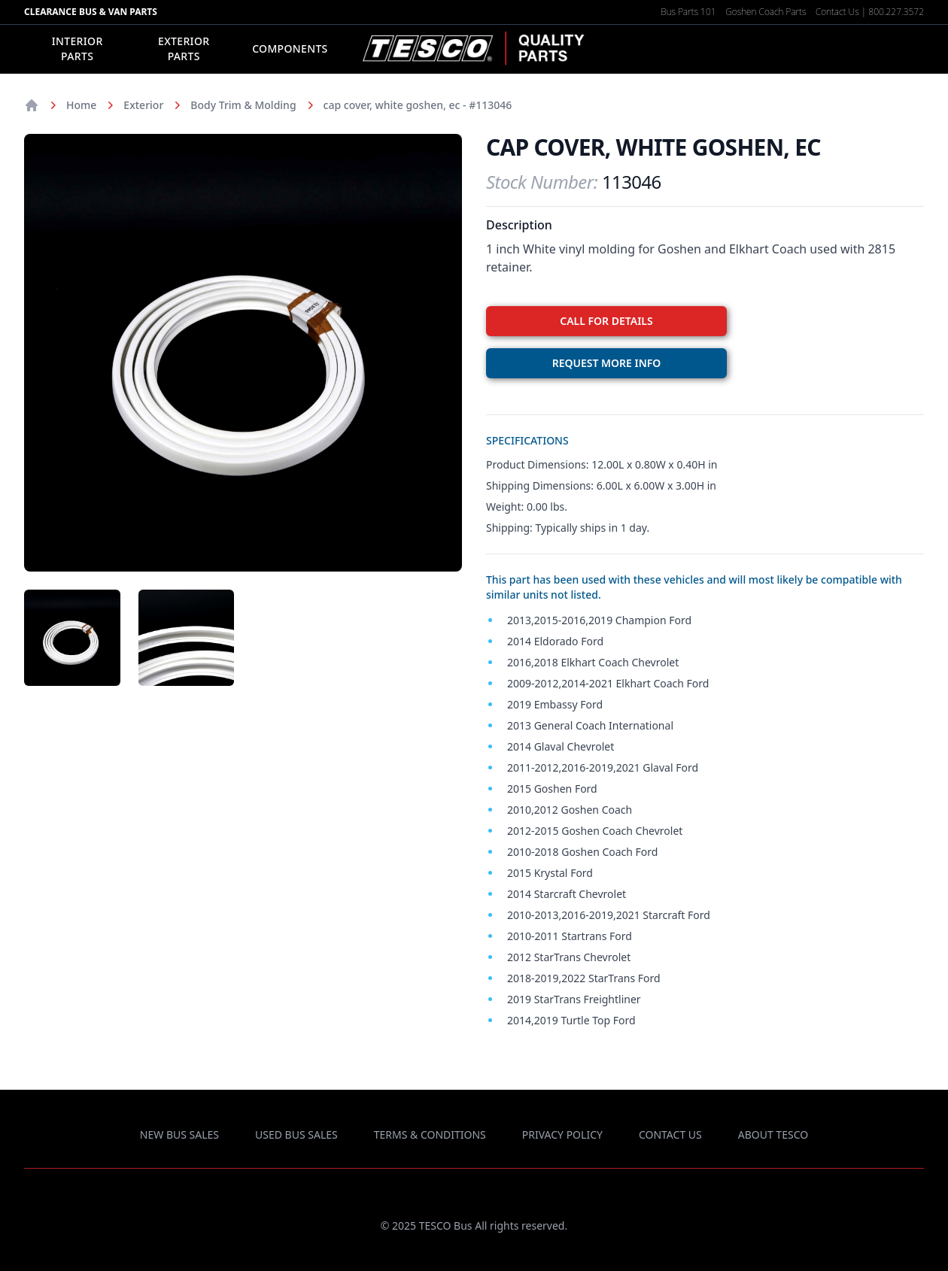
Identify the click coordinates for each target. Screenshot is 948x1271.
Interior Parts (77, 48)
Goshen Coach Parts (765, 11)
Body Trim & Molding (243, 105)
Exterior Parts (183, 48)
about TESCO (773, 1134)
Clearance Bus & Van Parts (90, 11)
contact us (670, 1134)
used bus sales (296, 1134)
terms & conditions (430, 1134)
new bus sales (179, 1134)
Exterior (143, 105)
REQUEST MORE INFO (606, 363)
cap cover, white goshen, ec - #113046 (418, 105)
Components (290, 48)
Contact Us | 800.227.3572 (870, 11)
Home (81, 105)
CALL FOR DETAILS (606, 321)
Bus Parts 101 (688, 11)
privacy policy (562, 1134)
